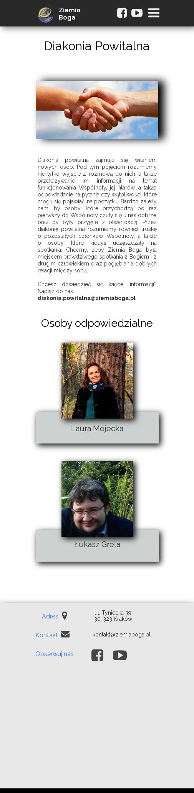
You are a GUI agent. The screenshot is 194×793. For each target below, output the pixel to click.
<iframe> (97, 731)
